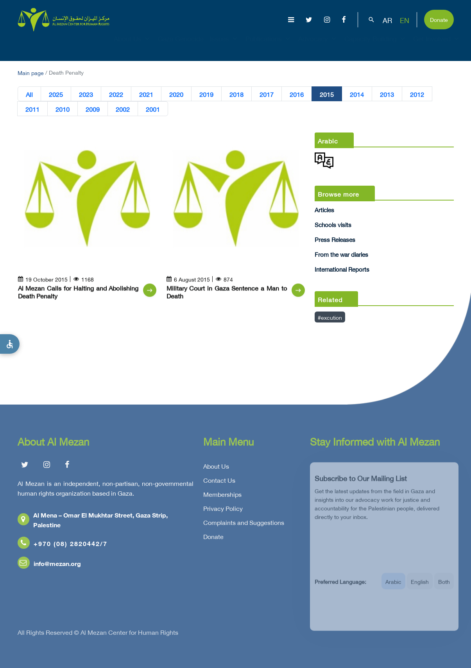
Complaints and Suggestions (243, 524)
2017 (267, 94)
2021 (146, 94)
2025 (56, 94)
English (420, 587)
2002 (123, 109)
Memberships (222, 496)
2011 (32, 109)
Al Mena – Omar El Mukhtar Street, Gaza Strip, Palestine (93, 522)
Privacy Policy (223, 510)
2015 (327, 94)
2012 (417, 94)
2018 (236, 94)
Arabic (393, 587)
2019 (206, 94)
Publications (268, 45)
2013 (387, 94)
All (29, 94)
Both (444, 587)
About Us (133, 45)
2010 (63, 109)
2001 (153, 109)
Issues (224, 45)
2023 (86, 94)
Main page (31, 72)
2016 (297, 94)
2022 (116, 94)
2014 (357, 94)
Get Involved (437, 45)
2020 (176, 94)
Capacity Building (375, 45)
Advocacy (318, 45)
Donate (439, 19)
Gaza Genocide (181, 45)
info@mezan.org (49, 565)
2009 (93, 109)
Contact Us (219, 482)
